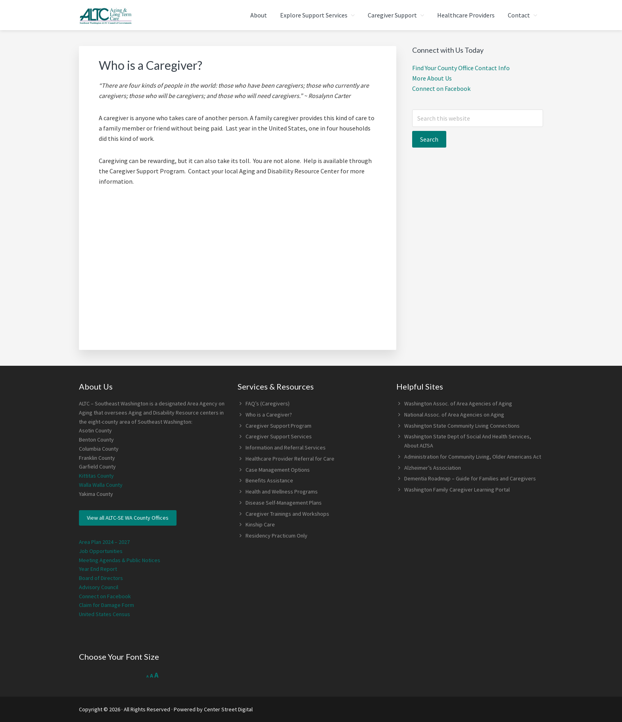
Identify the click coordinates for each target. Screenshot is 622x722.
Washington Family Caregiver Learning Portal (457, 489)
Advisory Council (98, 587)
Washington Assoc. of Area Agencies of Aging (458, 403)
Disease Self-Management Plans (284, 502)
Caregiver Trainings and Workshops (287, 513)
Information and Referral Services (286, 447)
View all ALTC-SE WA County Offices (128, 517)
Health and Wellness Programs (282, 491)
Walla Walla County (101, 484)
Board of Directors (101, 578)
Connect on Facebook (441, 88)
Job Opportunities (101, 551)
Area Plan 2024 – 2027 (104, 541)
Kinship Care (260, 524)
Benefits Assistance (269, 480)
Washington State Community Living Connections (462, 425)
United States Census (104, 614)
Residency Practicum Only (276, 535)
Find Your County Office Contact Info (461, 68)
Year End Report (98, 568)
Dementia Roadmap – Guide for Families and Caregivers (470, 478)
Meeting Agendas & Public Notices (119, 560)
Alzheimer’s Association (432, 467)
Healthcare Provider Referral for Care (290, 458)
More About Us (432, 78)
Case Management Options (278, 469)
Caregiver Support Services (279, 436)
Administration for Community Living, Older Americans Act (472, 456)
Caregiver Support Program (278, 425)
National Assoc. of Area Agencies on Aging (454, 414)
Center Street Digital (228, 709)
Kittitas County (96, 475)
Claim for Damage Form (106, 605)
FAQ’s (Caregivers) (268, 403)
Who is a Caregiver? (269, 414)
